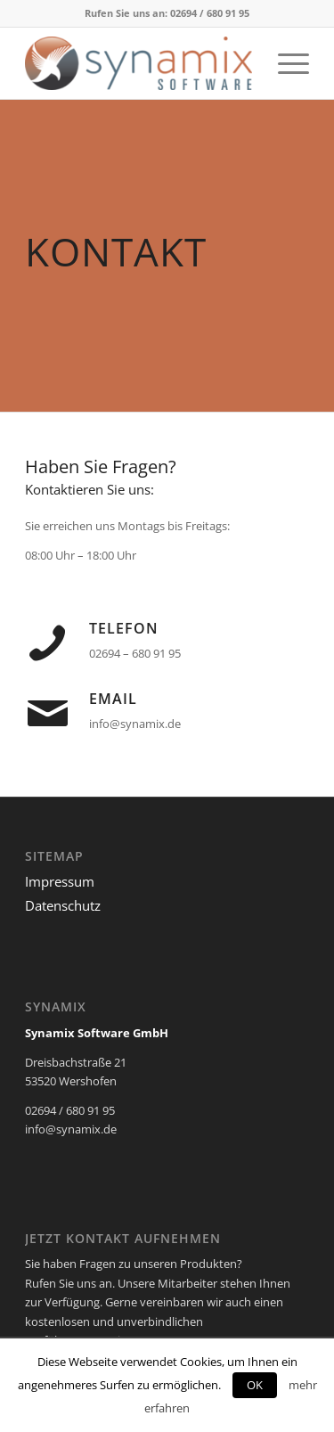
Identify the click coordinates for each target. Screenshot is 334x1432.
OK (255, 1385)
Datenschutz (63, 905)
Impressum (59, 881)
